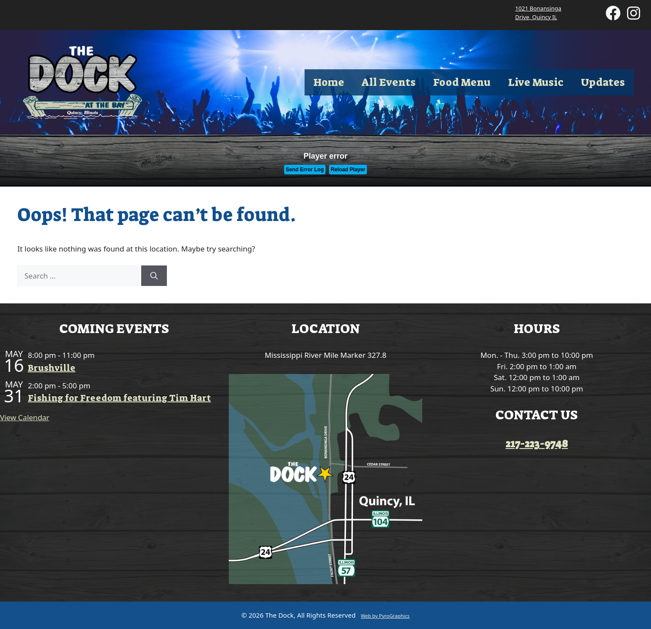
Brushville (51, 368)
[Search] (154, 275)
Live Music (535, 82)
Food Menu (462, 82)
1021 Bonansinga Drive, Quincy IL (538, 12)
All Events (389, 82)
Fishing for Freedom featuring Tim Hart (119, 398)
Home (328, 82)
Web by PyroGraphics (385, 615)
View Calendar (24, 417)
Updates (603, 82)
